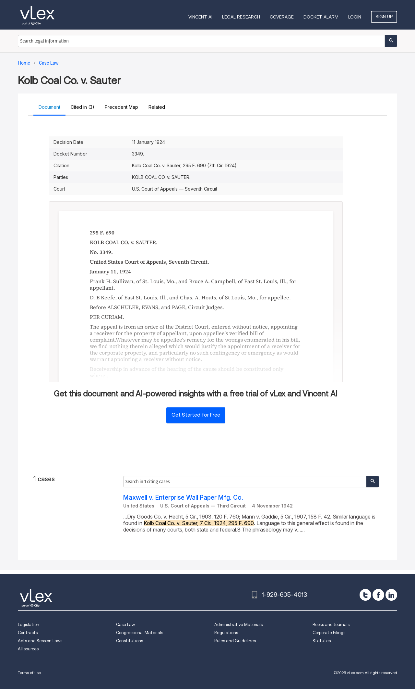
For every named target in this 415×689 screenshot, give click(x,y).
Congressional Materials (139, 632)
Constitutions (129, 640)
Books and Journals (331, 624)
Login (354, 16)
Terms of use (29, 672)
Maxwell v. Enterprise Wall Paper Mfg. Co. (183, 497)
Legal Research (241, 16)
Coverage (282, 16)
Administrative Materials (238, 624)
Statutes (322, 640)
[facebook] (378, 595)
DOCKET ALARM (320, 16)
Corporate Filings (329, 632)
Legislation (28, 624)
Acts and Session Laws (40, 640)
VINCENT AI (200, 16)
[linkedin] (391, 595)
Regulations (226, 632)
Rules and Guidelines (235, 640)
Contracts (28, 632)
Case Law (125, 624)
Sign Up (384, 16)
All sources (28, 648)
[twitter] (365, 595)
